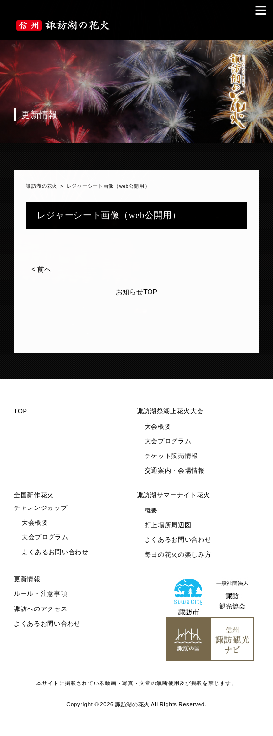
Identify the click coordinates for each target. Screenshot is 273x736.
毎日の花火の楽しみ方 (178, 554)
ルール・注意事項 (41, 593)
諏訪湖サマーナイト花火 (174, 495)
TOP (20, 411)
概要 (151, 510)
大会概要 (158, 426)
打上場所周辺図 (168, 525)
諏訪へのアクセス (41, 609)
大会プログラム (168, 441)
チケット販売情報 (172, 456)
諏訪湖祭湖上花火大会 (170, 411)
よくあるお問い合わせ (55, 552)
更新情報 (27, 579)
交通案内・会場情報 (175, 470)
